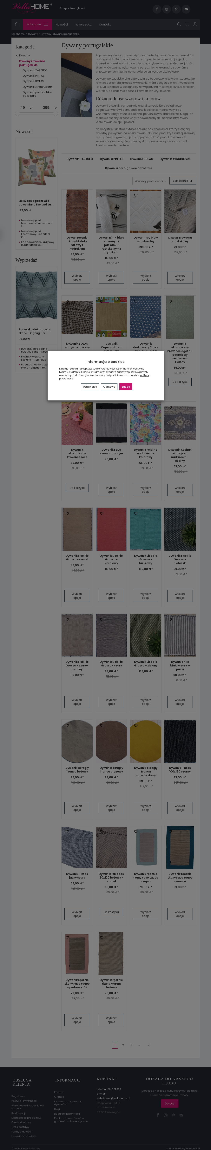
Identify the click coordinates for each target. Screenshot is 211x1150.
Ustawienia (90, 387)
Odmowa (109, 387)
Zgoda (126, 387)
